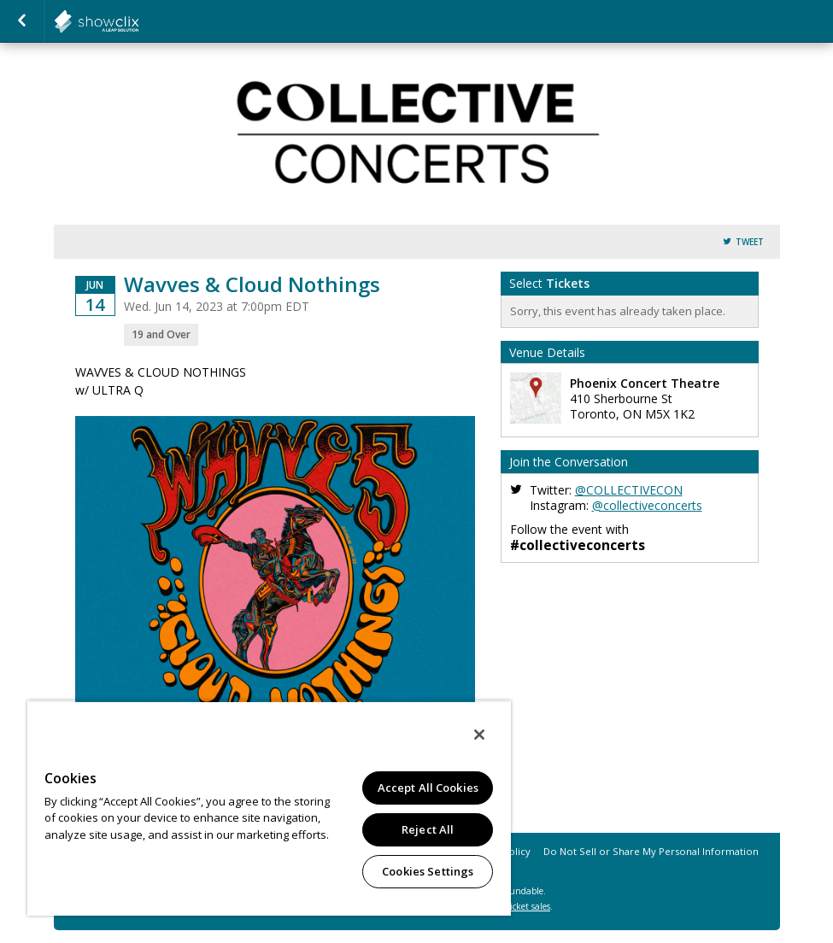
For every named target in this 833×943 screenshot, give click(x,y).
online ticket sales (514, 906)
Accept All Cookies (428, 787)
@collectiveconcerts (647, 505)
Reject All (428, 829)
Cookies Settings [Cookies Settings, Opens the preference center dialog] (427, 871)
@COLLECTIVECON (629, 490)
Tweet (750, 242)
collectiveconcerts (138, 21)
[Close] (479, 734)
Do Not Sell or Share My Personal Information (651, 851)
